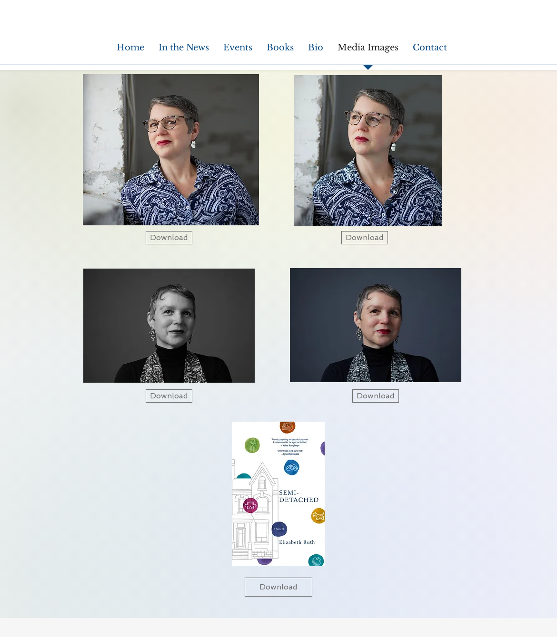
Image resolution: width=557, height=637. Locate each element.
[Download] (169, 237)
